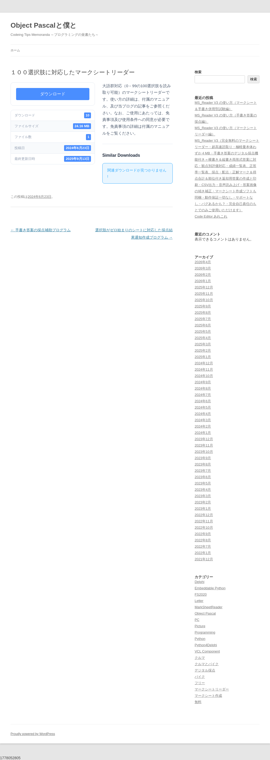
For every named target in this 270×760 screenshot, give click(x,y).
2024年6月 (203, 401)
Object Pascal (205, 613)
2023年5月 (203, 483)
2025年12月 (204, 287)
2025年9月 (203, 306)
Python (200, 639)
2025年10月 (204, 300)
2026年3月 (203, 268)
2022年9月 (203, 534)
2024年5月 (203, 407)
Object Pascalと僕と (44, 25)
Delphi (199, 582)
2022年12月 (204, 515)
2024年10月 (204, 376)
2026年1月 (203, 281)
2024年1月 (203, 433)
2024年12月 (204, 363)
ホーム (15, 50)
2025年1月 (203, 357)
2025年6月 (203, 325)
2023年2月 (203, 502)
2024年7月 (203, 395)
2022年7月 (203, 546)
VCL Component (207, 651)
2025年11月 (204, 294)
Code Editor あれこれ (211, 216)
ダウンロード (52, 94)
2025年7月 (203, 319)
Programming (205, 632)
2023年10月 (204, 452)
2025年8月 (203, 313)
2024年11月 (204, 369)
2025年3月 (203, 344)
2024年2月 (203, 426)
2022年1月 (203, 553)
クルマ (200, 658)
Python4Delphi (206, 645)
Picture (200, 626)
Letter (199, 601)
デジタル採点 (205, 670)
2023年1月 (203, 509)
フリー (200, 683)
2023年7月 (203, 471)
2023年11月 (204, 445)
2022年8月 (203, 540)
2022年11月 (204, 521)
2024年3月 (203, 420)
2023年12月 (204, 439)
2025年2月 (203, 350)
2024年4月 (203, 414)
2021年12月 (204, 559)
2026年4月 (203, 262)
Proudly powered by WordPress (33, 734)
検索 (198, 72)
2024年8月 (203, 388)
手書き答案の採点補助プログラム (41, 230)
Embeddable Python (210, 588)
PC (197, 620)
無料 (198, 702)
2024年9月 (203, 382)
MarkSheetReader (209, 607)
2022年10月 (204, 527)
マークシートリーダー (212, 689)
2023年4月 (203, 490)
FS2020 (201, 594)
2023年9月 (203, 458)
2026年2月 (203, 275)
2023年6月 (203, 477)
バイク (200, 677)
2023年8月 (203, 464)
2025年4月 (203, 338)
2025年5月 (203, 332)
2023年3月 (203, 496)
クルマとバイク (207, 664)
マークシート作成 (208, 696)
